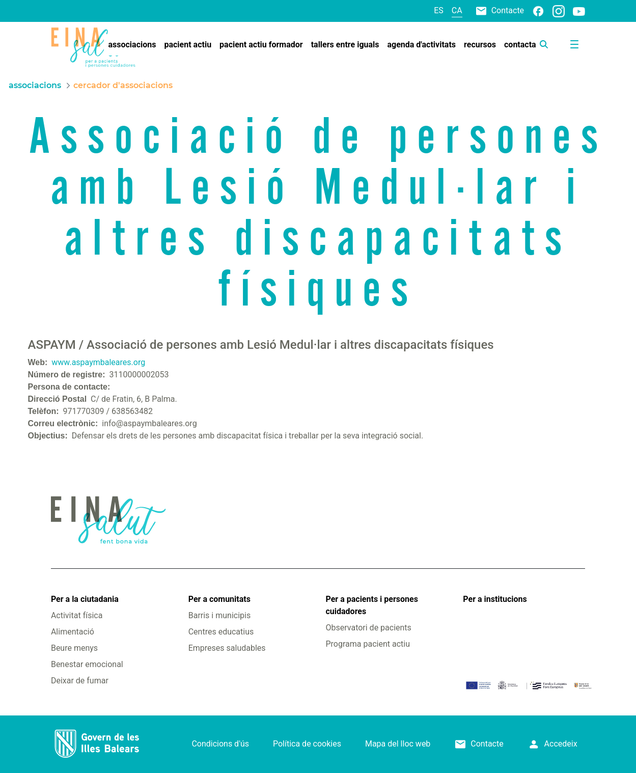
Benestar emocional (87, 664)
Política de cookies (307, 744)
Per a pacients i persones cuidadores (372, 605)
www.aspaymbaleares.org (98, 362)
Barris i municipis (219, 615)
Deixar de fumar (79, 680)
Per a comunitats (219, 599)
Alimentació (72, 632)
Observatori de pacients (368, 627)
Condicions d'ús (220, 744)
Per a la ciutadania (85, 599)
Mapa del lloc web (397, 744)
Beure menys (74, 648)
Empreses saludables (227, 648)
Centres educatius (221, 632)
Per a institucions (495, 599)
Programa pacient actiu (368, 644)
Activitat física (76, 615)
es (439, 10)
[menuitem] (132, 45)
